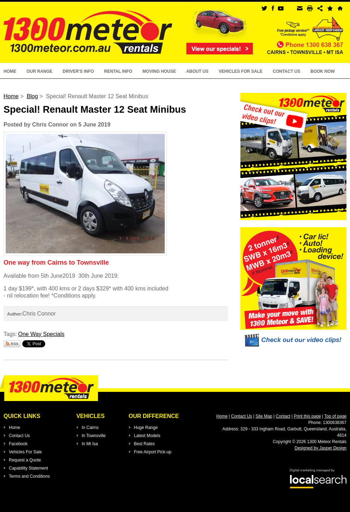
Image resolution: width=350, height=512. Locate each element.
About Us (197, 71)
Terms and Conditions (29, 476)
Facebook (18, 443)
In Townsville (94, 435)
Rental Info (118, 71)
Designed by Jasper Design (320, 448)
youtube (281, 8)
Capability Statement (28, 468)
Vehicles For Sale (240, 71)
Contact (283, 416)
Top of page (335, 416)
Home (10, 71)
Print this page (307, 416)
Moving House (159, 71)
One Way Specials (41, 334)
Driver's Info (78, 71)
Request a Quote (25, 460)
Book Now (322, 71)
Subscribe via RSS (12, 343)
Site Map (264, 416)
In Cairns (90, 427)
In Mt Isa (90, 443)
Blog (32, 96)
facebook (272, 8)
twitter (264, 8)
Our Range (39, 71)
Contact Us (286, 71)
